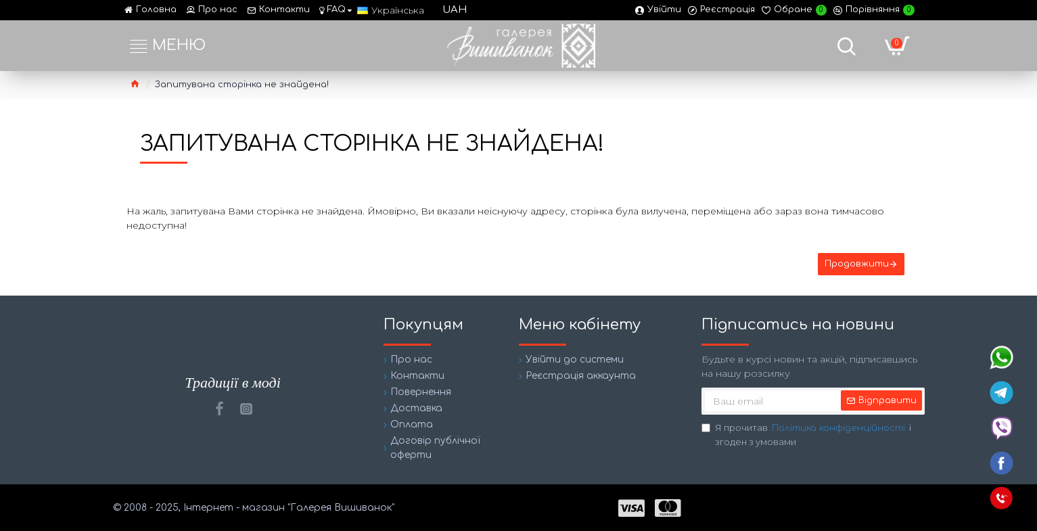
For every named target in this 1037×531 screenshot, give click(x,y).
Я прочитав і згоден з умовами (806, 434)
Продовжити (857, 264)
